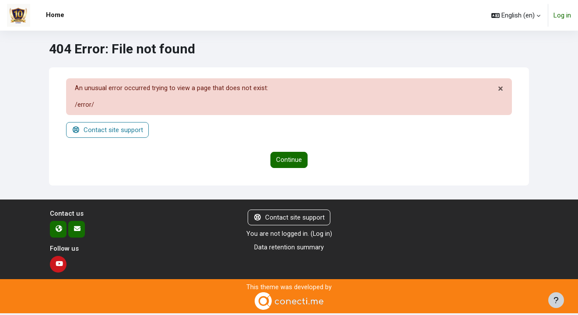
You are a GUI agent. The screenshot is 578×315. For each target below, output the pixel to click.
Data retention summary (289, 248)
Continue (289, 160)
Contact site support (107, 130)
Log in (562, 15)
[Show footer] (556, 300)
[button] (516, 15)
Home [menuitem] (55, 15)
